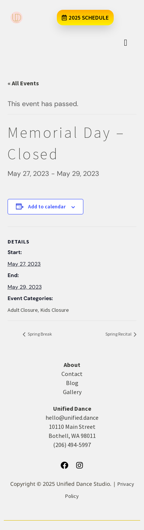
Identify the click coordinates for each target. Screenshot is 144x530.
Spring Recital (118, 334)
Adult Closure (23, 310)
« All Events (23, 83)
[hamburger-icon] (125, 42)
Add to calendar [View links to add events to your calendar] (47, 206)
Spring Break (39, 334)
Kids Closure (55, 310)
